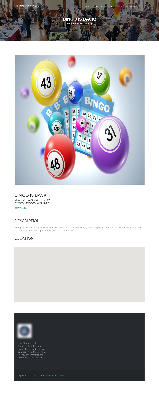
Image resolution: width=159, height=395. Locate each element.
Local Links (115, 6)
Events (87, 6)
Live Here (130, 6)
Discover (99, 6)
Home (77, 6)
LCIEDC (61, 375)
